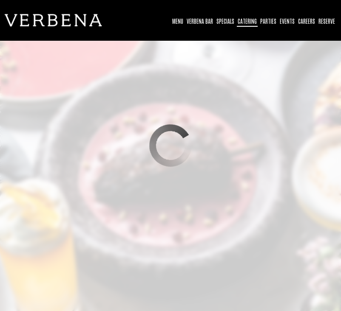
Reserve (326, 21)
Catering (247, 21)
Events (287, 21)
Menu (177, 21)
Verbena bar (200, 21)
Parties (268, 21)
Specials (225, 21)
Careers (306, 21)
